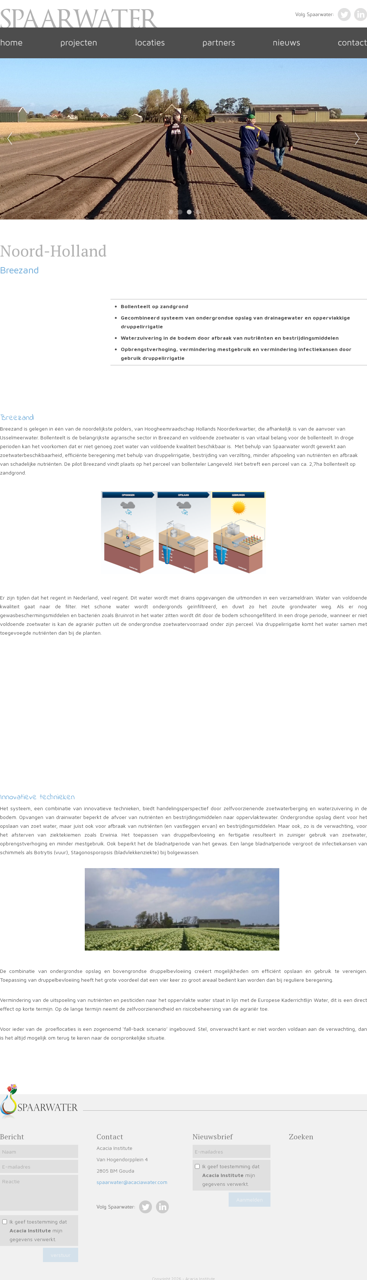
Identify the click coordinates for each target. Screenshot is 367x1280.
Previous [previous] (9, 138)
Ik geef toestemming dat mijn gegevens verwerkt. (38, 1230)
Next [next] (357, 138)
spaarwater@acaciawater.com (132, 1182)
